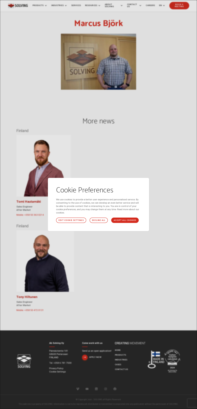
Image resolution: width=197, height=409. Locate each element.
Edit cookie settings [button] (71, 220)
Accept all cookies (125, 220)
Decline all (98, 220)
